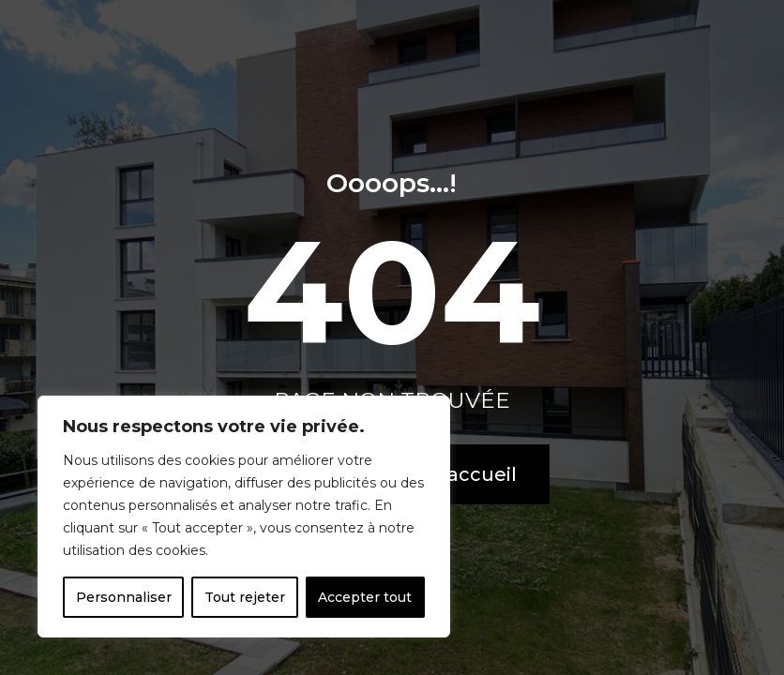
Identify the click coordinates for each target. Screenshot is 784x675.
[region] (244, 517)
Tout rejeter (244, 597)
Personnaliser (124, 597)
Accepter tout (365, 597)
